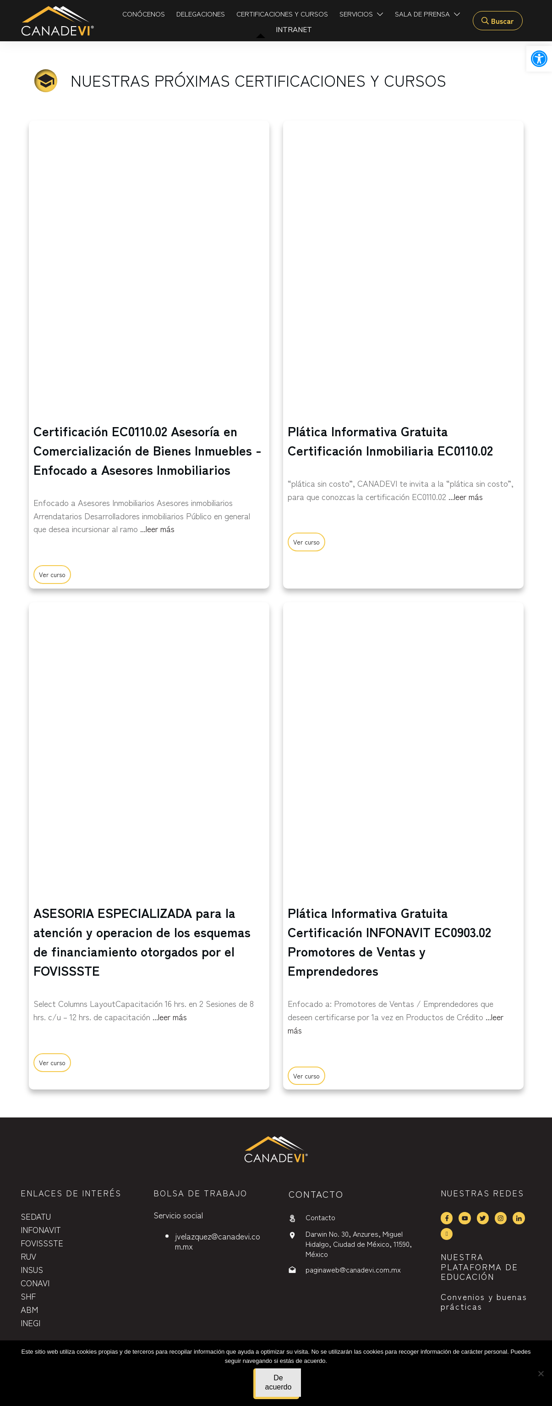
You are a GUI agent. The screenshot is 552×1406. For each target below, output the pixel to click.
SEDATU (36, 1216)
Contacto (320, 1217)
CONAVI (35, 1283)
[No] (540, 1373)
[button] (539, 59)
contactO (316, 1193)
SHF (28, 1296)
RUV (28, 1256)
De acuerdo (278, 1382)
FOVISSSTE (42, 1243)
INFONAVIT (41, 1229)
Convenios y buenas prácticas (484, 1301)
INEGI (30, 1322)
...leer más (157, 528)
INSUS (32, 1269)
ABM (29, 1309)
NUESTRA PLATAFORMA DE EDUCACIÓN (479, 1266)
